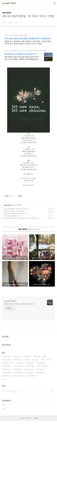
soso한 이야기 (9, 3)
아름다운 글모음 (42, 428)
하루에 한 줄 (30, 428)
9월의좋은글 (18, 422)
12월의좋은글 (41, 431)
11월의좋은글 (7, 428)
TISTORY (28, 480)
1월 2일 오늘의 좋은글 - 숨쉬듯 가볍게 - (13, 273)
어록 (43, 422)
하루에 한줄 (6, 418)
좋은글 (28, 422)
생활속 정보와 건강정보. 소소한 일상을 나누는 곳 (19, 366)
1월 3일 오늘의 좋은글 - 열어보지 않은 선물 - (15, 271)
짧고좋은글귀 (29, 431)
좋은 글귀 (31, 425)
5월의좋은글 (19, 434)
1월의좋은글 (7, 431)
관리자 (35, 480)
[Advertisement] (28, 47)
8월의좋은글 (30, 434)
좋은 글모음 (6, 438)
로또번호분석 (32, 438)
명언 (44, 418)
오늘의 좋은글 (7, 267)
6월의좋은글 (41, 434)
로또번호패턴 (7, 422)
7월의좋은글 (18, 431)
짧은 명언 (37, 418)
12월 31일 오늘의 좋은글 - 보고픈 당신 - (14, 275)
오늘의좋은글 (19, 428)
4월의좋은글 (41, 425)
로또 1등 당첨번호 (19, 438)
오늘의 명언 (21, 425)
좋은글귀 (35, 422)
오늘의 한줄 (27, 418)
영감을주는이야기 (8, 425)
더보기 (4, 441)
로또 (49, 422)
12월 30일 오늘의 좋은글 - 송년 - (12, 278)
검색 (53, 453)
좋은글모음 (17, 418)
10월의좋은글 (7, 434)
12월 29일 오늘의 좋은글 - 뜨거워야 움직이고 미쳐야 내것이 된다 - (21, 280)
